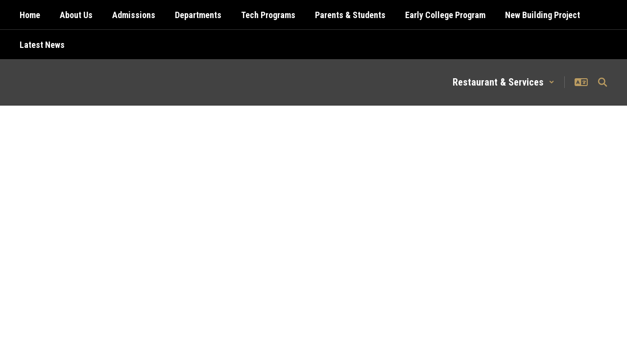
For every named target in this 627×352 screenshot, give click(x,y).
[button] (504, 82)
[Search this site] (602, 82)
